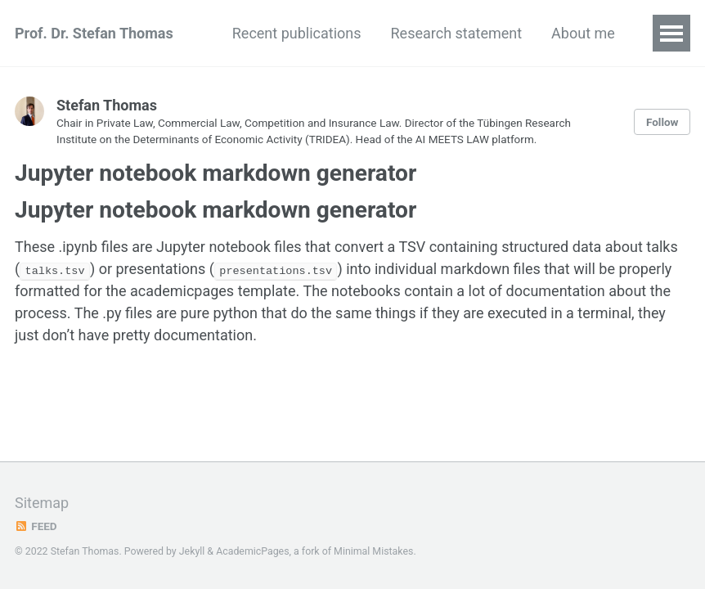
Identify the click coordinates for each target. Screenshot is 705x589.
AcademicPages (252, 551)
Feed (36, 526)
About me (583, 33)
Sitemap (42, 502)
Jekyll (192, 551)
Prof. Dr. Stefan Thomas (94, 33)
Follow (662, 121)
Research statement (457, 33)
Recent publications (296, 33)
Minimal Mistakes (373, 551)
